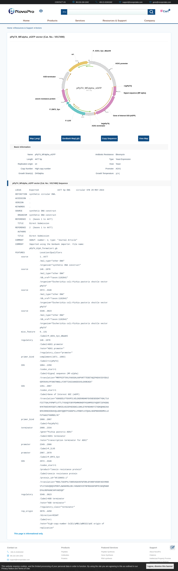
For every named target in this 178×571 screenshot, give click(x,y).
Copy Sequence (109, 138)
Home (26, 20)
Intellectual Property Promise (160, 558)
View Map (143, 138)
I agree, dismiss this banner (160, 566)
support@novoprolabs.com (133, 2)
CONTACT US (60, 2)
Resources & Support (115, 20)
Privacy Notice (8, 568)
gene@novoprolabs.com (162, 2)
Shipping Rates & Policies (159, 562)
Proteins (64, 558)
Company (149, 20)
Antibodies (65, 555)
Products (52, 20)
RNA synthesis (106, 558)
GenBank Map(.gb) (71, 138)
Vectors (38, 28)
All (64, 12)
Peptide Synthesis (108, 552)
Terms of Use (24, 568)
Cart (164, 11)
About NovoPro (155, 552)
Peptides (64, 552)
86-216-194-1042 (82, 2)
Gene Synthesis (107, 555)
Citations (152, 555)
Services (80, 20)
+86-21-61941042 (105, 2)
